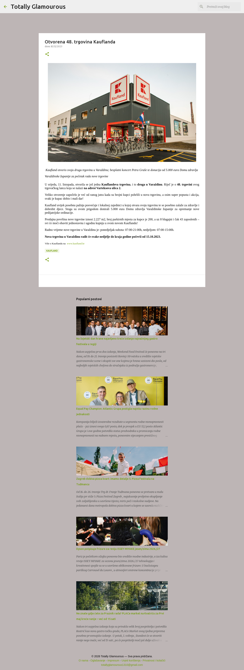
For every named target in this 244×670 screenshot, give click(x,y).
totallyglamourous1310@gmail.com (122, 664)
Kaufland (52, 250)
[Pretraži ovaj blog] (221, 6)
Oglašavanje (97, 660)
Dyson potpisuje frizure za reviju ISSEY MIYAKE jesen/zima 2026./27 (118, 548)
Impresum (113, 660)
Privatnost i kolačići (154, 660)
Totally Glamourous (38, 6)
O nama (83, 660)
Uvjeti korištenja (131, 660)
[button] (47, 54)
